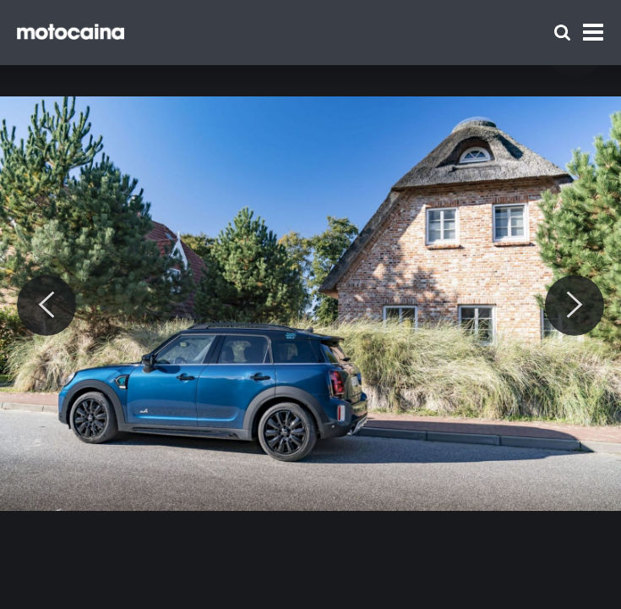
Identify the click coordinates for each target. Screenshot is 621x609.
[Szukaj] (562, 33)
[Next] (574, 305)
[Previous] (46, 305)
